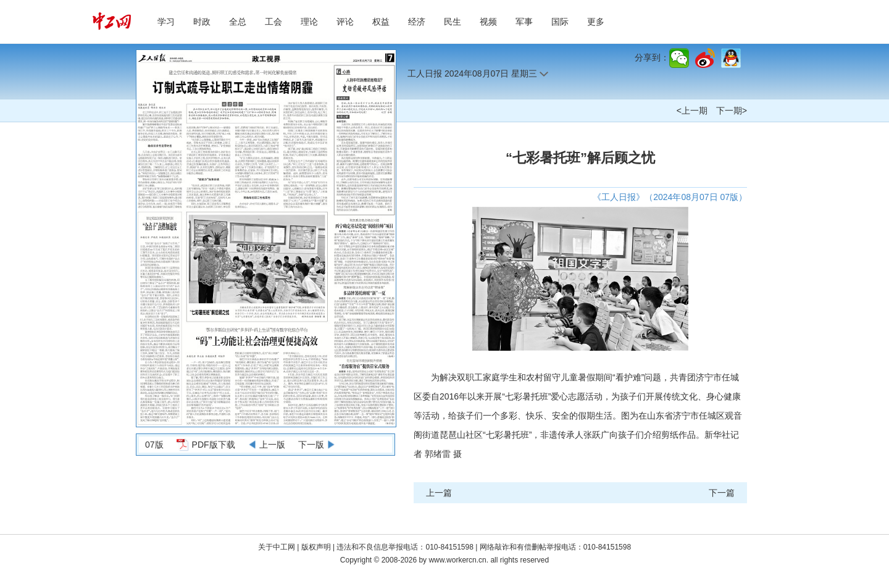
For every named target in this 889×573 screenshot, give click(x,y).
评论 (345, 22)
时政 (202, 22)
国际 (560, 22)
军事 (524, 22)
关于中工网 (276, 547)
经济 (416, 22)
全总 (237, 22)
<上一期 (692, 110)
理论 (309, 22)
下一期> (731, 110)
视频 (488, 22)
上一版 (272, 445)
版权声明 (317, 547)
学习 (166, 22)
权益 (381, 22)
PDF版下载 (213, 445)
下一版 (311, 445)
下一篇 (722, 493)
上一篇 (439, 493)
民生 (452, 22)
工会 (273, 22)
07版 (154, 445)
